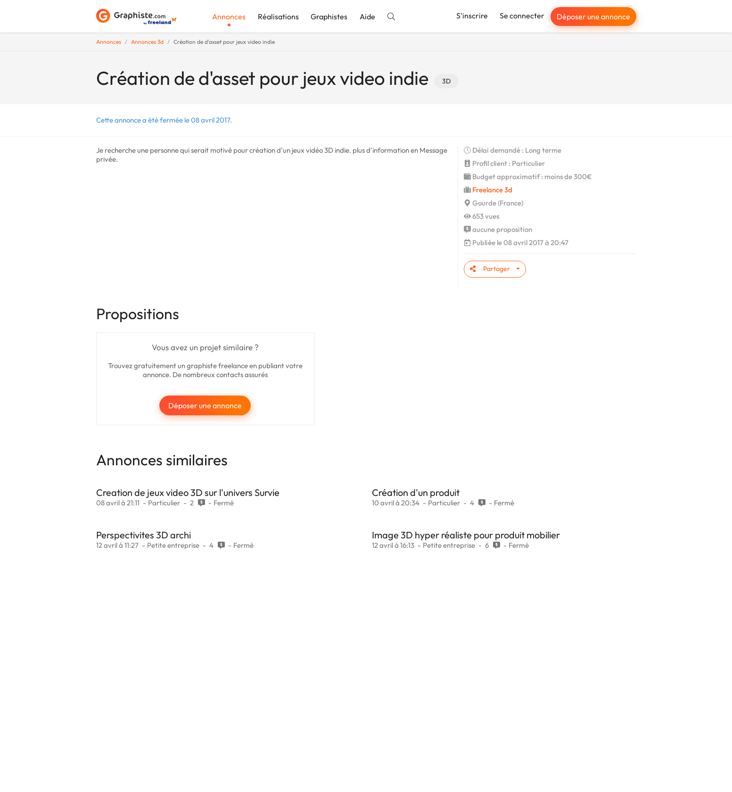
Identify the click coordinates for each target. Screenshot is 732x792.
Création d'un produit (416, 492)
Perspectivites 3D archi (143, 535)
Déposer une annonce (593, 16)
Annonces (229, 16)
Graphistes (329, 16)
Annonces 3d (147, 41)
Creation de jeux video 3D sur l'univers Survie (188, 492)
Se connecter (522, 15)
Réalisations (278, 16)
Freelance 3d (492, 189)
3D (446, 81)
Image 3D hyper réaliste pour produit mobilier (466, 535)
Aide (367, 16)
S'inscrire (472, 15)
